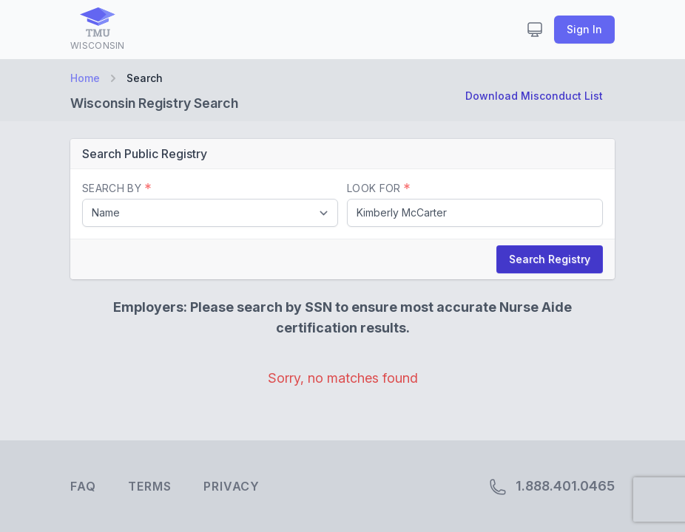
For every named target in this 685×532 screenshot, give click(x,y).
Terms (149, 486)
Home (85, 78)
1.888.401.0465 (552, 487)
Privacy (231, 486)
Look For (378, 188)
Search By (116, 188)
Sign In (584, 29)
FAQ (82, 486)
